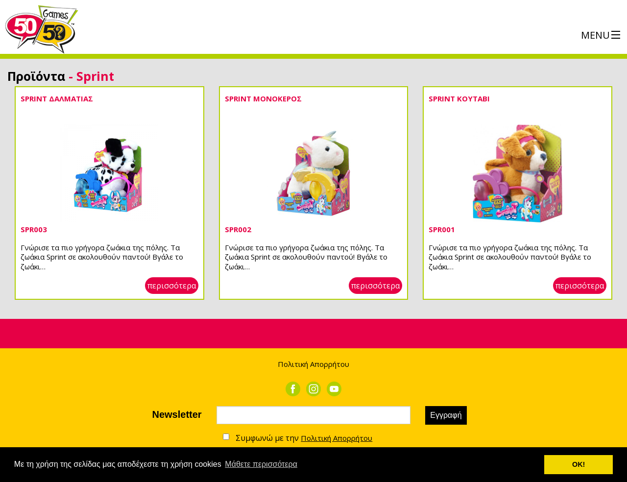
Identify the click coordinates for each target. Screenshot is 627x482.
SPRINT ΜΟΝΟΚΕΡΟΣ (263, 98)
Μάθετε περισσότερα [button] (261, 464)
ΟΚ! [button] (578, 464)
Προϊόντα (36, 76)
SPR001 (442, 229)
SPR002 (238, 229)
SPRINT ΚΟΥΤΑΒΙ (459, 98)
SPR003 (34, 229)
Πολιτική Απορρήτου (313, 364)
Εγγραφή (445, 415)
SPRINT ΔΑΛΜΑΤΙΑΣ (57, 98)
